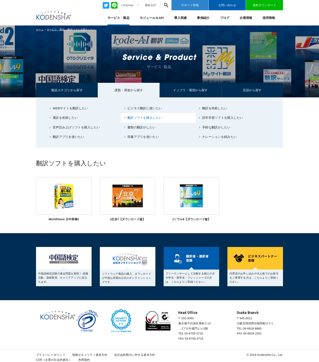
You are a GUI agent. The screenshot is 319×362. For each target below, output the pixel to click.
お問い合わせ (227, 5)
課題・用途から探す (129, 90)
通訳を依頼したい (64, 117)
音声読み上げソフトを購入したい (75, 127)
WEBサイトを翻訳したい (69, 108)
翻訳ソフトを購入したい (143, 117)
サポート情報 (190, 5)
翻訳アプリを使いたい (67, 136)
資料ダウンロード (264, 5)
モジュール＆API (152, 18)
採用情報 (269, 18)
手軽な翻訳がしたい (215, 127)
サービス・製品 (118, 18)
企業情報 (246, 18)
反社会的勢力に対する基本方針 (134, 354)
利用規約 (84, 360)
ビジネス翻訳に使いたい (143, 108)
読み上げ (150, 5)
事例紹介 (203, 18)
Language (130, 5)
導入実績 (180, 18)
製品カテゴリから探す (67, 90)
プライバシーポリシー (50, 354)
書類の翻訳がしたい (140, 127)
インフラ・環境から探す (190, 90)
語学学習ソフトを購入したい (221, 117)
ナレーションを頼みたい (218, 136)
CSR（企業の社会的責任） (54, 360)
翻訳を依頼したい (213, 108)
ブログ (224, 18)
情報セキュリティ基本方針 (89, 354)
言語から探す (252, 90)
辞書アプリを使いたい (141, 136)
